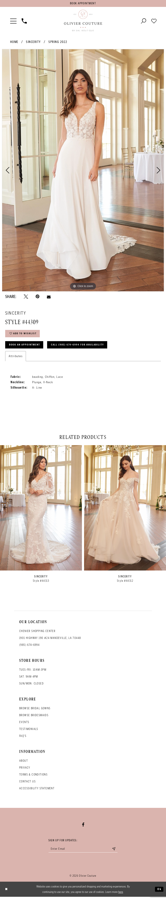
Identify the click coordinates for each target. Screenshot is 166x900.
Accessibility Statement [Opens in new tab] (36, 791)
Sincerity (33, 42)
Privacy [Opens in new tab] (24, 770)
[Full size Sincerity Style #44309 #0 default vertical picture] (83, 171)
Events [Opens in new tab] (24, 725)
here (120, 895)
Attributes (15, 359)
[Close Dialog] (7, 892)
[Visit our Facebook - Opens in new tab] (83, 827)
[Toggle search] (143, 21)
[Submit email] (117, 852)
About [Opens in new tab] (23, 763)
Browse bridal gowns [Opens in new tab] (35, 711)
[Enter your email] (83, 852)
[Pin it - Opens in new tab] (37, 297)
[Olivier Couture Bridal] (83, 21)
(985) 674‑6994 (29, 647)
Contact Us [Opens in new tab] (27, 784)
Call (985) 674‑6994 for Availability (84, 347)
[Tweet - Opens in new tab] (26, 297)
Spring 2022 (57, 42)
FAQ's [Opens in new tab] (22, 738)
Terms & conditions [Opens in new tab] (33, 777)
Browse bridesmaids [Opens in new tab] (33, 718)
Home (14, 42)
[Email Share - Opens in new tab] (49, 297)
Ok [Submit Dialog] (159, 892)
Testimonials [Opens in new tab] (28, 731)
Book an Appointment (26, 347)
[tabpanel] (83, 171)
